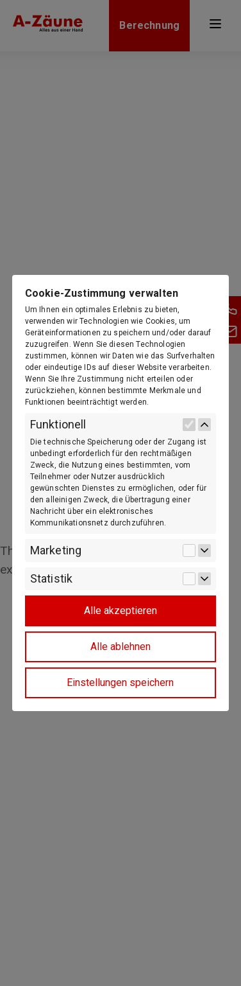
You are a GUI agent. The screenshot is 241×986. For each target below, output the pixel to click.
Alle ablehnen (120, 646)
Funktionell (58, 424)
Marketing (55, 550)
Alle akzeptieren (120, 610)
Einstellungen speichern (120, 682)
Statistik (51, 578)
